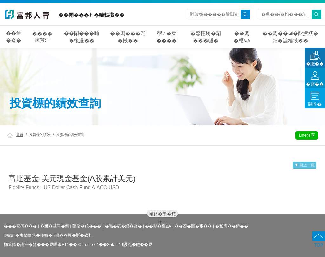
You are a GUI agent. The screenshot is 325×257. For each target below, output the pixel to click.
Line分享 (307, 135)
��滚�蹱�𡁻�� (193, 226)
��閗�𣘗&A (158, 226)
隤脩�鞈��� (86, 226)
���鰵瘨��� (20, 226)
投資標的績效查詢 (70, 135)
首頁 (19, 135)
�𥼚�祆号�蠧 (54, 226)
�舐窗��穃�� (231, 226)
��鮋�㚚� (13, 36)
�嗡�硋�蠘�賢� (123, 226)
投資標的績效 (39, 135)
